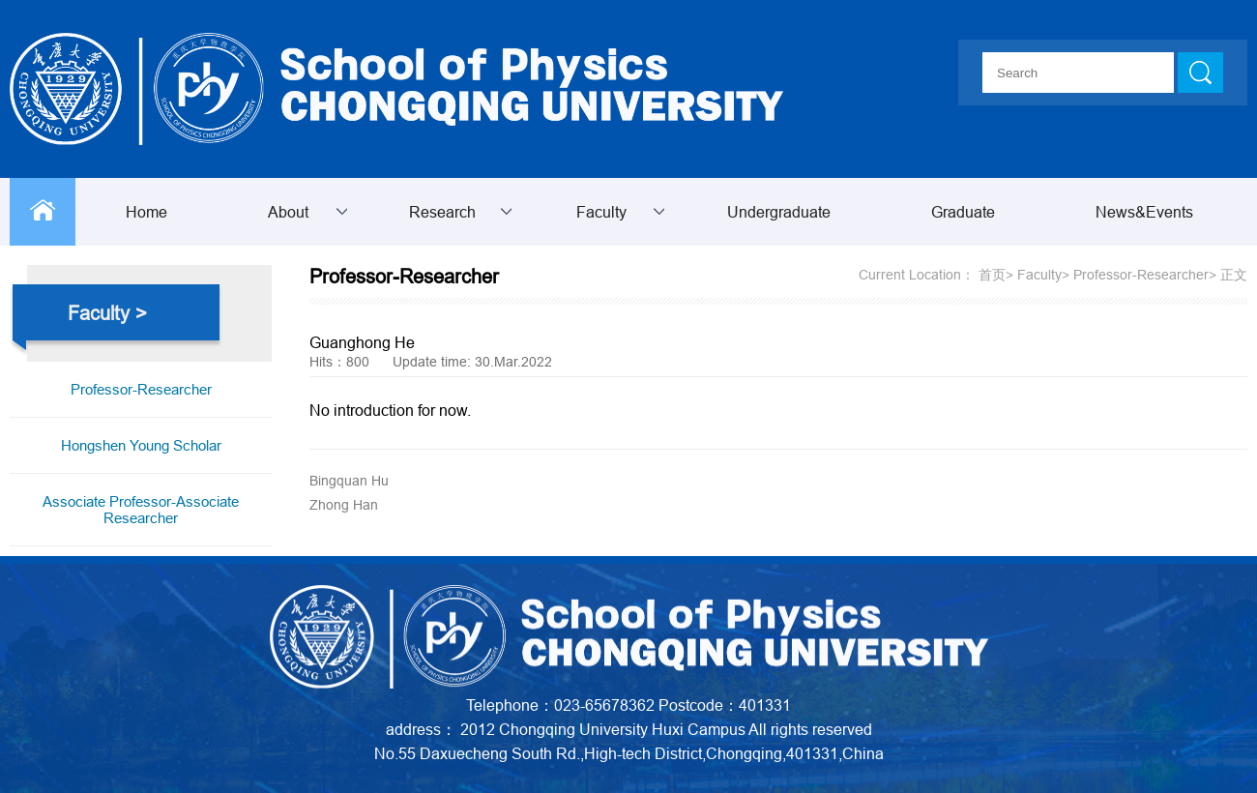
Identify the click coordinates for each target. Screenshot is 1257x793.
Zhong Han (343, 505)
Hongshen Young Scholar (141, 445)
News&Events (1144, 211)
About (288, 211)
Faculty (601, 211)
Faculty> (1043, 274)
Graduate (963, 211)
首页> (996, 274)
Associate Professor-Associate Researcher (141, 509)
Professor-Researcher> (1144, 274)
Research (442, 211)
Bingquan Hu (349, 480)
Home (146, 211)
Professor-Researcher (141, 389)
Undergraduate (779, 211)
